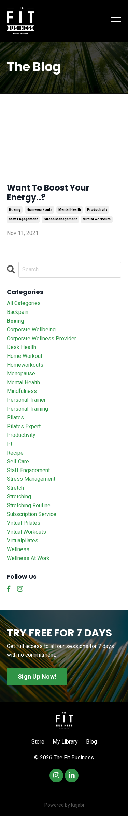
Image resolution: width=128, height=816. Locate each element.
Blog (91, 741)
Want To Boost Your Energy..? (48, 193)
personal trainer (26, 400)
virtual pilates (23, 523)
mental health (69, 210)
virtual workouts (97, 219)
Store (37, 741)
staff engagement (23, 219)
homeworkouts (39, 210)
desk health (21, 347)
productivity (97, 210)
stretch (15, 488)
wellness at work (28, 558)
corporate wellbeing (31, 329)
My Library (65, 741)
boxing (14, 210)
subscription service (31, 514)
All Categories (24, 303)
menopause (21, 373)
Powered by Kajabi (64, 805)
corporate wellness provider (41, 338)
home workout (24, 356)
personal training (27, 409)
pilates (15, 417)
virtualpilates (22, 540)
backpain (17, 312)
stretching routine (29, 505)
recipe (15, 453)
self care (18, 461)
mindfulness (22, 391)
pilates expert (24, 426)
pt (9, 444)
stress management (60, 219)
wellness (18, 549)
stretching (19, 496)
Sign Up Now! (37, 676)
